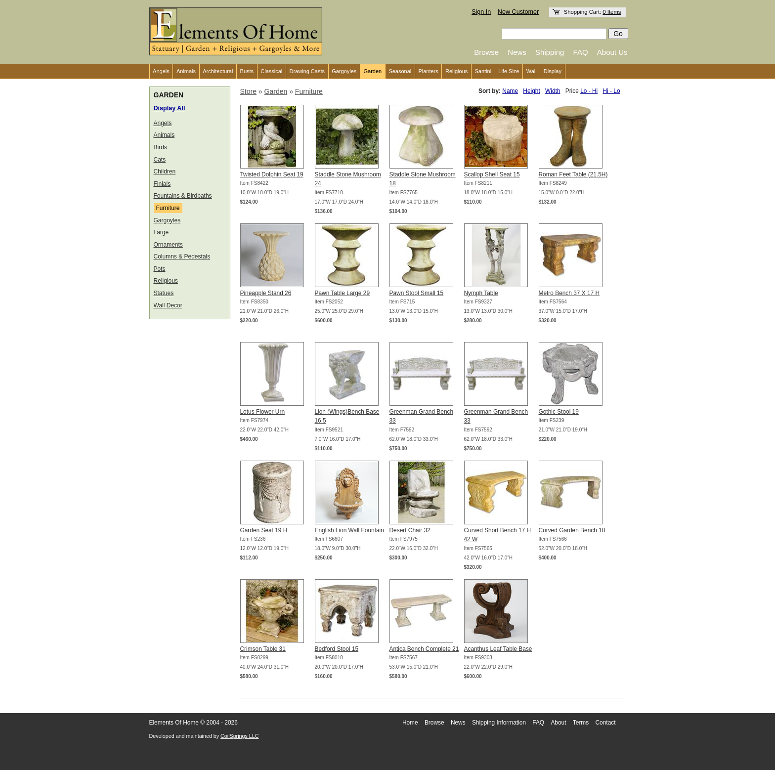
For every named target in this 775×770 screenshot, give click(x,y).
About (558, 722)
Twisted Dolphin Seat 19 (271, 174)
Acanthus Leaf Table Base (498, 648)
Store (248, 91)
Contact (606, 722)
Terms (581, 722)
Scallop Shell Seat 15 (492, 174)
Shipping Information (499, 722)
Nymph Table (481, 293)
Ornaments (168, 244)
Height (531, 90)
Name (510, 90)
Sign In (481, 11)
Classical (271, 71)
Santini (482, 71)
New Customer (518, 11)
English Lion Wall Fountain (349, 530)
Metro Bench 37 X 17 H (569, 293)
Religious (456, 71)
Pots (160, 268)
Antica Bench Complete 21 (424, 648)
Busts (247, 71)
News (517, 52)
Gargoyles (344, 71)
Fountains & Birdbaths (183, 195)
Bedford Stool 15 (337, 648)
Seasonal (399, 71)
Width (552, 90)
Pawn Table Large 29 (342, 293)
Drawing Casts (307, 71)
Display (552, 71)
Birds (160, 147)
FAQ (580, 52)
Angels (161, 71)
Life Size (508, 71)
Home (410, 722)
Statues (164, 293)
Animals (186, 71)
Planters (428, 71)
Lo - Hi (589, 90)
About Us (612, 52)
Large (161, 232)
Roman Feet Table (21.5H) (573, 174)
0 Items (612, 12)
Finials (162, 183)
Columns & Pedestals (182, 256)
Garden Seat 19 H (264, 530)
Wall (531, 71)
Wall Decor (168, 305)
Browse (486, 52)
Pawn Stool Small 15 (416, 293)
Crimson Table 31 (263, 648)
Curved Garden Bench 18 (572, 530)
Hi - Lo (611, 90)
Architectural (218, 71)
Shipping (549, 52)
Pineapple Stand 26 (266, 293)
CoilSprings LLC (239, 736)
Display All (169, 108)
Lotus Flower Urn (262, 411)
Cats (160, 159)
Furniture (168, 208)
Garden (373, 71)
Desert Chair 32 (410, 530)
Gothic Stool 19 (559, 411)
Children (165, 171)
